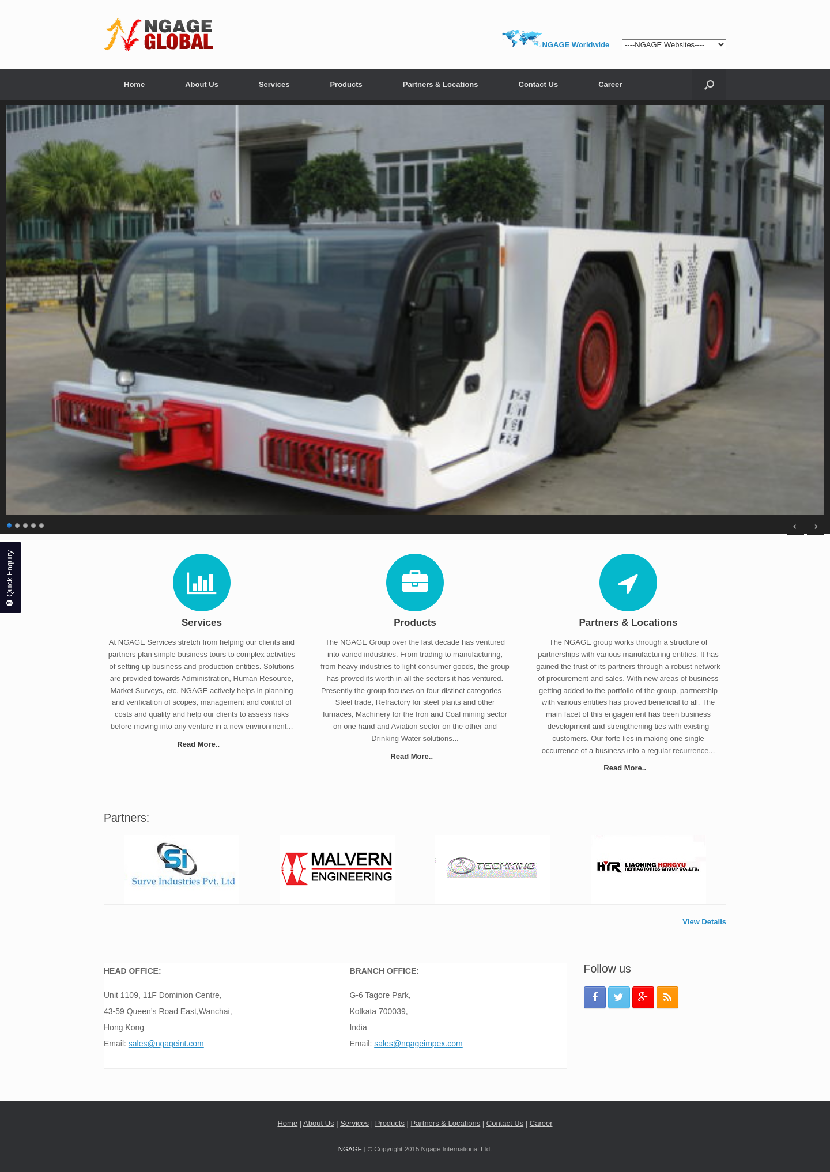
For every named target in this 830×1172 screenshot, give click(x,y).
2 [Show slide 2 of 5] (18, 524)
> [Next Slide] (815, 526)
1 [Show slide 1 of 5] (10, 524)
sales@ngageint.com (166, 1043)
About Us (201, 84)
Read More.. (201, 744)
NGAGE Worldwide (576, 44)
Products (346, 84)
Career (610, 84)
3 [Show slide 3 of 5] (26, 524)
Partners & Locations (440, 84)
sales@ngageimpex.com (418, 1043)
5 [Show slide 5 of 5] (42, 524)
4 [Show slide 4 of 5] (34, 524)
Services (274, 84)
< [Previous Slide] (795, 526)
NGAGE (350, 1148)
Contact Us (539, 84)
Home (134, 84)
